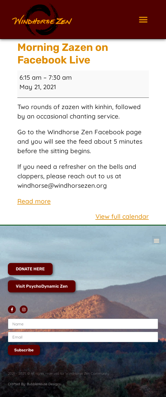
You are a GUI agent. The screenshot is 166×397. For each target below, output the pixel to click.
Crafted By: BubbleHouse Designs (34, 384)
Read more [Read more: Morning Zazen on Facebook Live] (34, 201)
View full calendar (122, 216)
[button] (143, 19)
